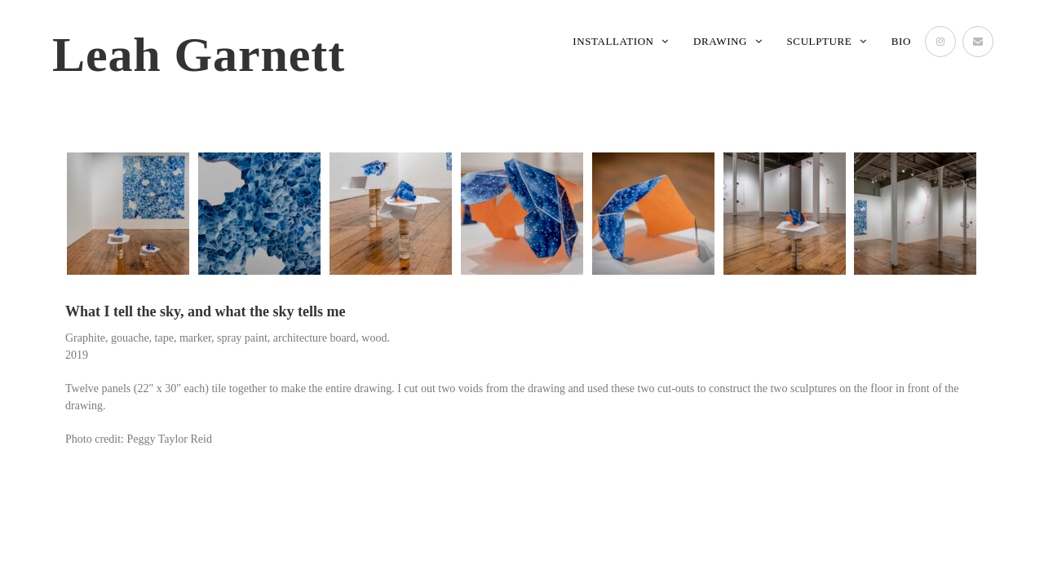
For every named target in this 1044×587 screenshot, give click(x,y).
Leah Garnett (198, 55)
